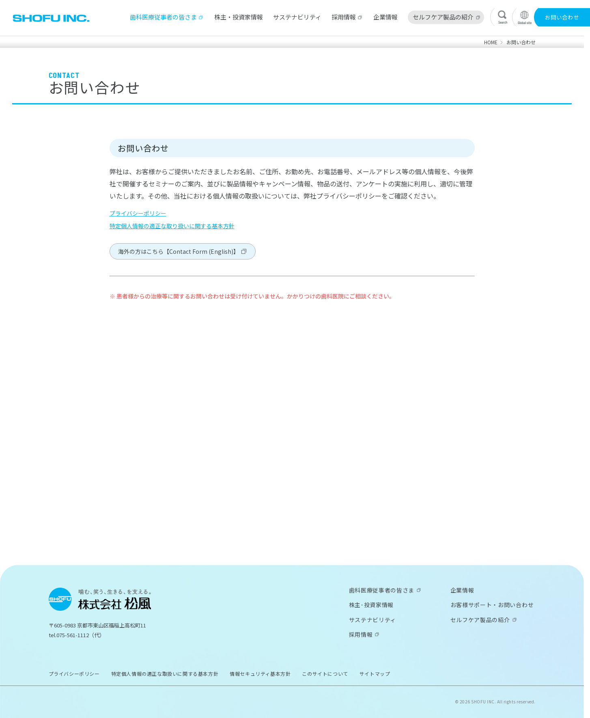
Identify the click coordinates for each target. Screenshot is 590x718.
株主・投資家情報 (238, 17)
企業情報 (385, 17)
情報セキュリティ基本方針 (260, 673)
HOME (490, 42)
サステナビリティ (297, 17)
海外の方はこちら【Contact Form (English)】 (178, 251)
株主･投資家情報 (371, 605)
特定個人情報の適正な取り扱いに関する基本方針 (172, 226)
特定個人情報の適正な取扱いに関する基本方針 (165, 673)
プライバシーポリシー (138, 213)
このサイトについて (325, 673)
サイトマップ (375, 673)
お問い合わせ (562, 17)
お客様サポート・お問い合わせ (492, 605)
